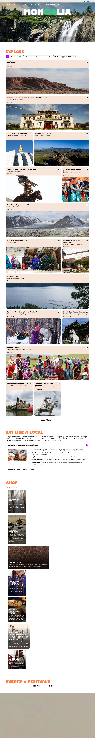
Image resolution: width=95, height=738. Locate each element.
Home (25, 4)
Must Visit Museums (46, 56)
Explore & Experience (52, 4)
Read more (10, 66)
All (7, 56)
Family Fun (58, 56)
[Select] (40, 686)
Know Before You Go (37, 4)
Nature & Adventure (17, 56)
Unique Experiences (70, 56)
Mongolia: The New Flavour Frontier (21, 470)
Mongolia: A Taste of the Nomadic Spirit (23, 445)
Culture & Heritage (31, 56)
